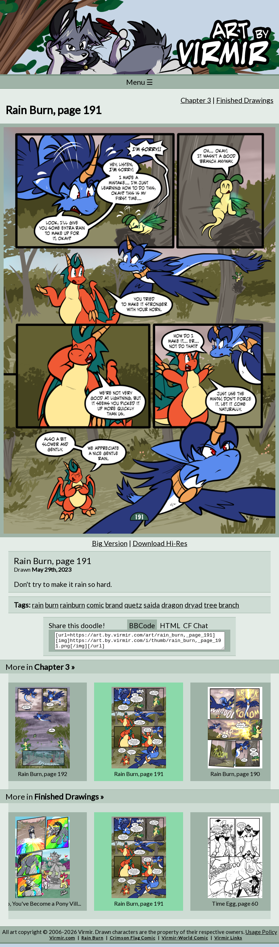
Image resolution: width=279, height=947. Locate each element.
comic (95, 605)
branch (229, 605)
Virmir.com (62, 941)
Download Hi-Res (160, 543)
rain (38, 605)
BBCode (142, 625)
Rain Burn (92, 941)
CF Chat (195, 625)
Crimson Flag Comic (132, 941)
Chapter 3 (196, 100)
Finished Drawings (245, 100)
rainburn (72, 605)
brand (114, 605)
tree (210, 605)
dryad (193, 605)
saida (151, 605)
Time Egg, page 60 (235, 906)
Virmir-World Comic (185, 941)
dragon (172, 605)
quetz (133, 605)
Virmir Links (228, 941)
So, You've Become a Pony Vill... (42, 906)
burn (51, 605)
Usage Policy (261, 935)
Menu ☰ (139, 82)
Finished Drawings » (69, 800)
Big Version (110, 543)
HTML (170, 625)
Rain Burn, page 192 (42, 776)
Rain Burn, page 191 (138, 776)
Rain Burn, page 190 (235, 776)
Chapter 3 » (54, 670)
